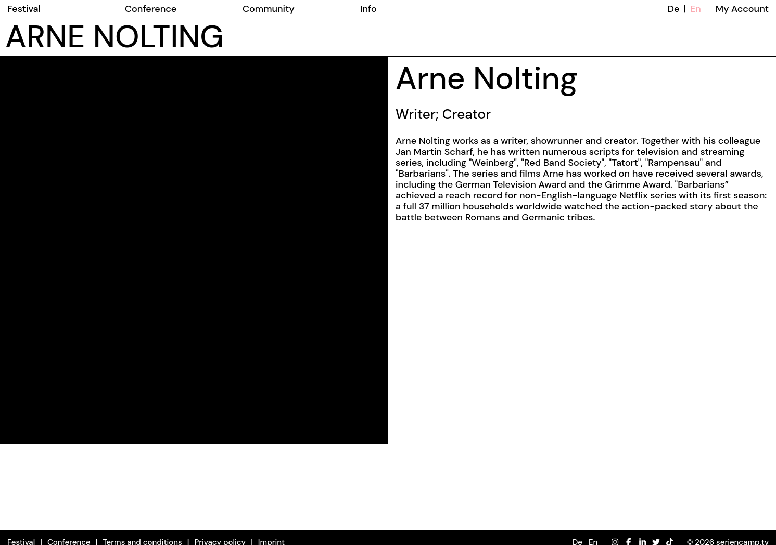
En (695, 9)
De (674, 9)
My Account (742, 9)
